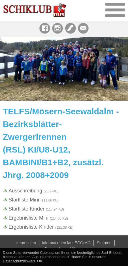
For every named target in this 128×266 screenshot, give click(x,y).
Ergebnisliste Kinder (40, 227)
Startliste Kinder (36, 209)
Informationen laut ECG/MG (66, 243)
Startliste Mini (33, 200)
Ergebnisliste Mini (38, 218)
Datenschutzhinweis (19, 261)
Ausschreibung (33, 191)
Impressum (26, 243)
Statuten (104, 243)
